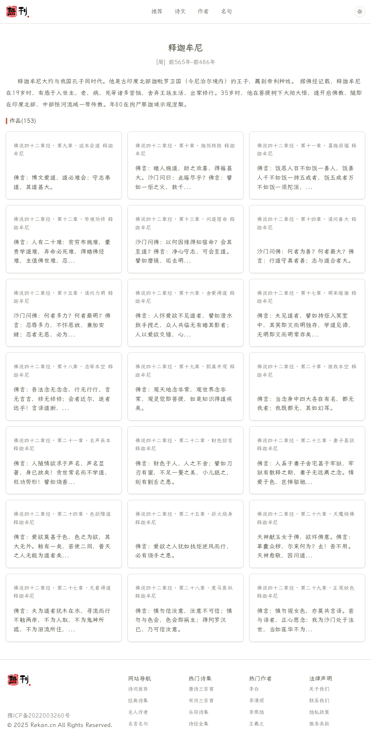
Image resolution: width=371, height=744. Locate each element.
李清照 (256, 701)
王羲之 (256, 724)
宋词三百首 (201, 701)
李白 (254, 689)
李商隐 (256, 712)
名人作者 (138, 712)
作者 (203, 11)
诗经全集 (198, 724)
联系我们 (319, 701)
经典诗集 (138, 701)
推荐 (157, 11)
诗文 (180, 11)
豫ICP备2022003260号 (38, 715)
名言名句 (138, 724)
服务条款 (319, 724)
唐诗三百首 (201, 689)
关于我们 (319, 689)
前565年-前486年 (192, 62)
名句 (226, 11)
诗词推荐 (138, 689)
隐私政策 (319, 712)
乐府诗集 (198, 712)
